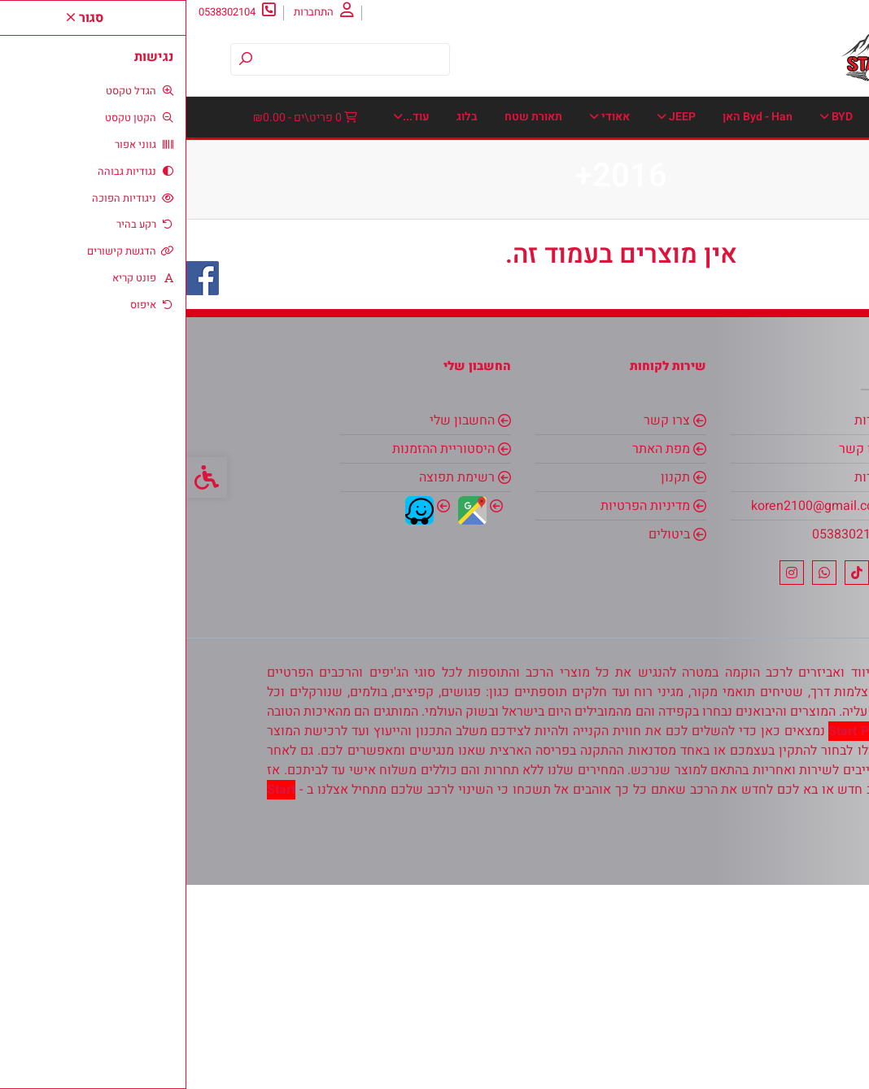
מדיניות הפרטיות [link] (459, 710)
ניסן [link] (410, 238)
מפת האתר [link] (475, 653)
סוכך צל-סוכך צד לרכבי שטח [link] (731, 279)
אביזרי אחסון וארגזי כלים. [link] (313, 116)
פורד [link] (388, 279)
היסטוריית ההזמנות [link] (257, 653)
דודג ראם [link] (467, 157)
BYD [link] (649, 116)
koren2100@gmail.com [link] (632, 710)
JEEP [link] (489, 116)
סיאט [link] (615, 279)
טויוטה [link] (328, 157)
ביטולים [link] (483, 738)
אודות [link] (805, 12)
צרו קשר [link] (756, 12)
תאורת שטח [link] (589, 320)
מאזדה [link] (539, 198)
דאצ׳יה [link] (533, 157)
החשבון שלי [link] (275, 624)
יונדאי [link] (780, 198)
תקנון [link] (489, 681)
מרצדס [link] (476, 238)
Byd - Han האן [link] (571, 116)
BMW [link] (712, 116)
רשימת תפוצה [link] (270, 681)
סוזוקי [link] (275, 238)
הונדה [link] (398, 157)
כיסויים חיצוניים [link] (692, 198)
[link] (832, 1052)
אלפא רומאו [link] (612, 157)
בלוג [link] (523, 320)
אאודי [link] (423, 116)
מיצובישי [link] (343, 198)
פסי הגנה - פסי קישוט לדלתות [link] (271, 279)
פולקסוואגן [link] (466, 279)
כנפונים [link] (607, 198)
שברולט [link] (775, 320)
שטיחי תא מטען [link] (684, 320)
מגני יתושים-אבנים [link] (445, 198)
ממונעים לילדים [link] (248, 198)
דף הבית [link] (780, 116)
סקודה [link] (548, 279)
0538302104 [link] (662, 738)
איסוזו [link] (694, 157)
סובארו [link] (346, 238)
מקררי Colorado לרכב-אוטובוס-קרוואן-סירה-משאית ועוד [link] (663, 238)
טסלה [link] (258, 157)
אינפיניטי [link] (771, 157)
